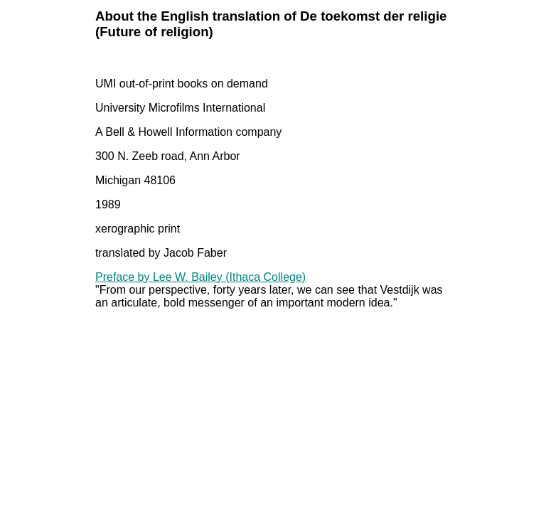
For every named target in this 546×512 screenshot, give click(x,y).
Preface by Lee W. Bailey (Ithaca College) (200, 277)
